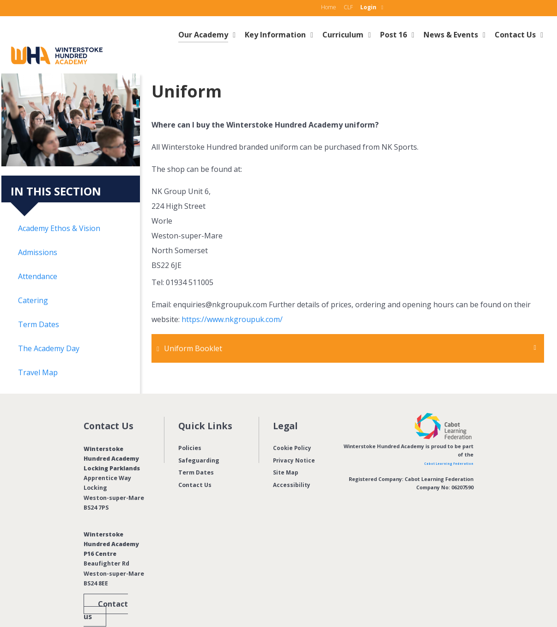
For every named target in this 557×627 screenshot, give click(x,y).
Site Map (286, 452)
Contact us (106, 589)
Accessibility (292, 464)
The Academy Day (48, 328)
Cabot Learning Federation (439, 442)
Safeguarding (198, 440)
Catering (33, 279)
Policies (189, 427)
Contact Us (195, 464)
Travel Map (38, 352)
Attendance (37, 255)
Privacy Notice (294, 440)
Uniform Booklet (195, 328)
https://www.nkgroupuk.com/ (232, 299)
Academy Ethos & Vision (59, 207)
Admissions (37, 231)
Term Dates (38, 303)
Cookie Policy (292, 427)
